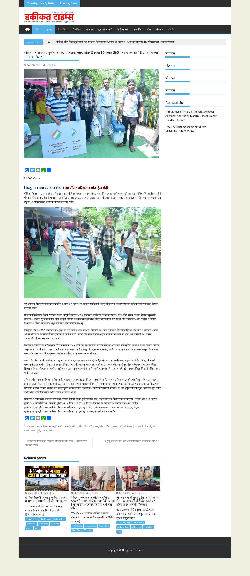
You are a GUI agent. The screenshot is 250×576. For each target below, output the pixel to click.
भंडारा (155, 426)
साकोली (44, 430)
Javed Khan (50, 65)
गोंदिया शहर (93, 426)
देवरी (120, 426)
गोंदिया (74, 426)
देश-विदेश (62, 29)
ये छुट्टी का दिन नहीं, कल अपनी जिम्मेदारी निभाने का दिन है (131, 441)
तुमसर (114, 426)
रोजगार (89, 29)
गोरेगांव (102, 426)
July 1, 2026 (123, 493)
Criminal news (124, 522)
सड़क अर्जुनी (35, 430)
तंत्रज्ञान (159, 29)
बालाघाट (29, 528)
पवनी (149, 426)
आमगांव (68, 426)
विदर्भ (37, 29)
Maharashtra (33, 426)
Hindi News (45, 519)
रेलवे (119, 531)
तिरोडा (108, 426)
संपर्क (171, 29)
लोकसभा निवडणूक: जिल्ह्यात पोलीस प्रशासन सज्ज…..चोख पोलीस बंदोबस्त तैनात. (56, 442)
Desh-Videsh (32, 519)
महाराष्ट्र (37, 528)
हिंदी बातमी (122, 29)
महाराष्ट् (49, 29)
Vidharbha (46, 426)
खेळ (149, 29)
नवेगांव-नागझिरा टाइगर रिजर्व (135, 426)
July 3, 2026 (77, 493)
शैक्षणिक (76, 29)
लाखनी (27, 430)
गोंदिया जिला (83, 426)
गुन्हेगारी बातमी (105, 29)
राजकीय (138, 29)
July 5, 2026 (32, 493)
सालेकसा (52, 430)
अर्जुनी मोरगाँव (57, 426)
